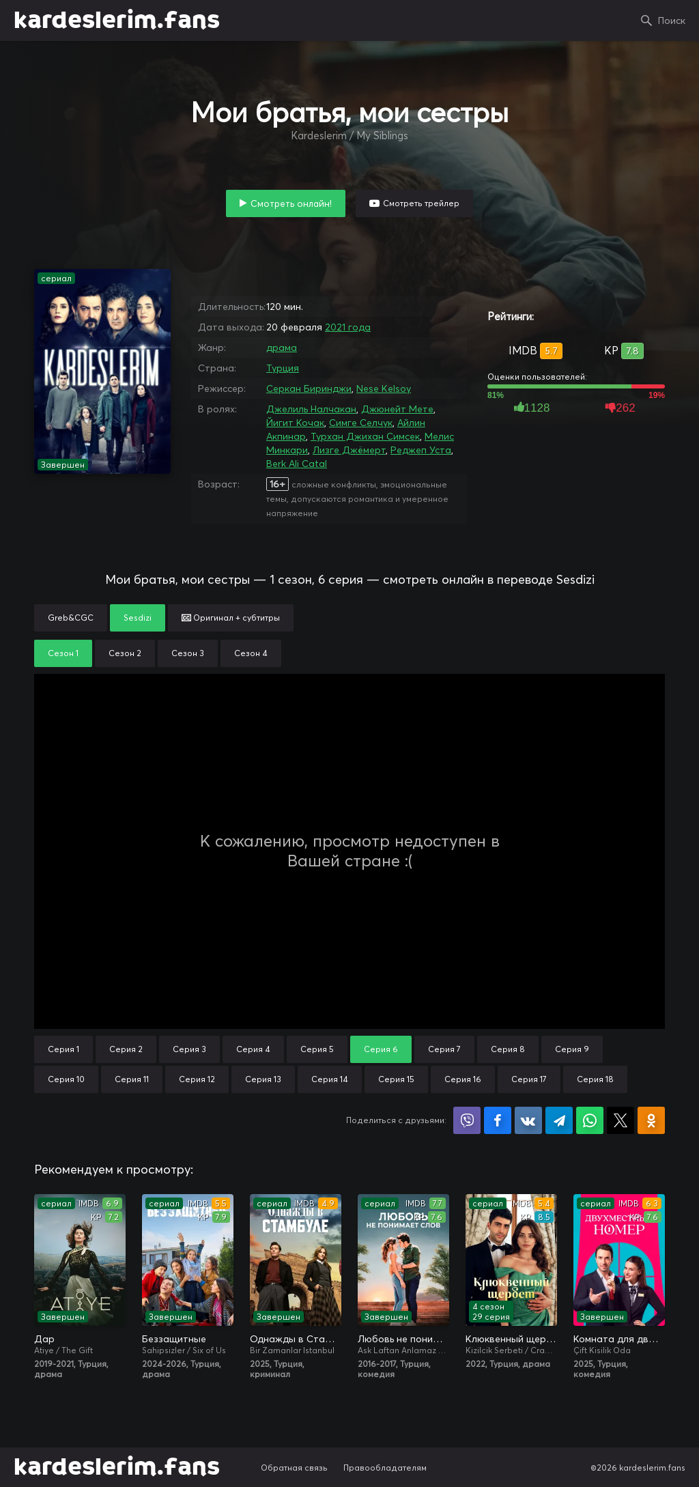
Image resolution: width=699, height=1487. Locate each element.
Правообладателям (385, 1467)
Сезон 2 (125, 653)
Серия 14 (329, 1079)
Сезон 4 (251, 653)
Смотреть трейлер (421, 203)
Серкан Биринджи (309, 388)
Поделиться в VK (528, 1120)
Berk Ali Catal (296, 463)
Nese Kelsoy (383, 388)
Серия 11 (132, 1079)
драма (281, 347)
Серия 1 (63, 1049)
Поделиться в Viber (467, 1120)
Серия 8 (508, 1049)
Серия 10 (66, 1079)
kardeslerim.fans (117, 20)
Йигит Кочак (295, 422)
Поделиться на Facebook (497, 1120)
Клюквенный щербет (511, 1339)
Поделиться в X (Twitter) (620, 1120)
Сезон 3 (187, 653)
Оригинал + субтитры (231, 617)
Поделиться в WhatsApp (589, 1120)
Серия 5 (317, 1049)
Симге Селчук (361, 422)
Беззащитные (174, 1339)
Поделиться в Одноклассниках (651, 1120)
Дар (44, 1339)
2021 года (348, 327)
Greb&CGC (71, 617)
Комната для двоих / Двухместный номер (619, 1339)
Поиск (671, 20)
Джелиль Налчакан (311, 409)
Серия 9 (572, 1049)
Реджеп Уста (420, 450)
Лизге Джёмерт (349, 450)
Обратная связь (294, 1467)
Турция (282, 368)
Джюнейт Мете (397, 409)
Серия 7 (444, 1049)
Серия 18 (595, 1079)
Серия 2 (126, 1049)
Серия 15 (396, 1079)
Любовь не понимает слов (403, 1339)
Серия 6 (381, 1049)
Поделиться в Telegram (559, 1120)
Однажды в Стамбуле (295, 1339)
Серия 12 (197, 1079)
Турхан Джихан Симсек (365, 436)
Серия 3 (189, 1049)
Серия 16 (462, 1079)
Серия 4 (253, 1049)
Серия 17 (529, 1079)
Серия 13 (263, 1079)
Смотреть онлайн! (291, 203)
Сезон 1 (63, 653)
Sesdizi (138, 617)
